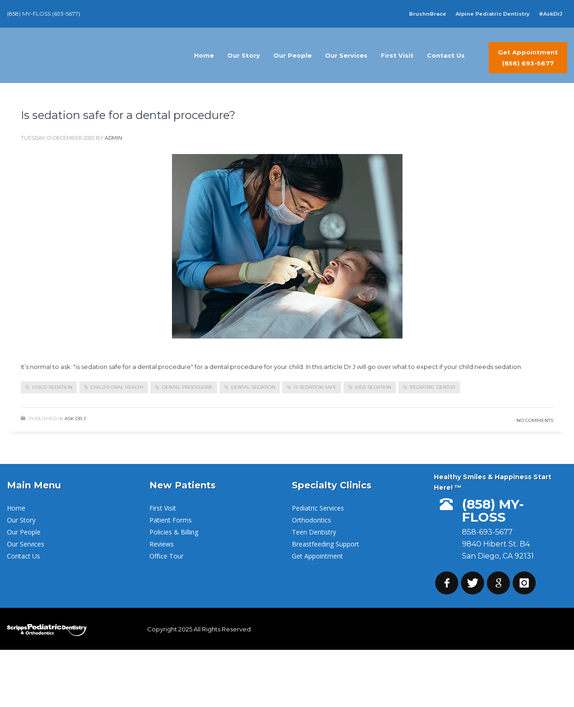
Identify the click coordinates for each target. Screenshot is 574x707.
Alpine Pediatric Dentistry (493, 14)
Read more (524, 390)
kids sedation (373, 387)
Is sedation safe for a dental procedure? (128, 115)
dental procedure (187, 387)
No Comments (534, 420)
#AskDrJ (550, 14)
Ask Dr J (75, 419)
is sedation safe (315, 387)
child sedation (52, 387)
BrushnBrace (427, 14)
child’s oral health (117, 387)
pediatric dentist (433, 387)
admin (113, 138)
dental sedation (253, 387)
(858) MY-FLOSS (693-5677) (43, 13)
